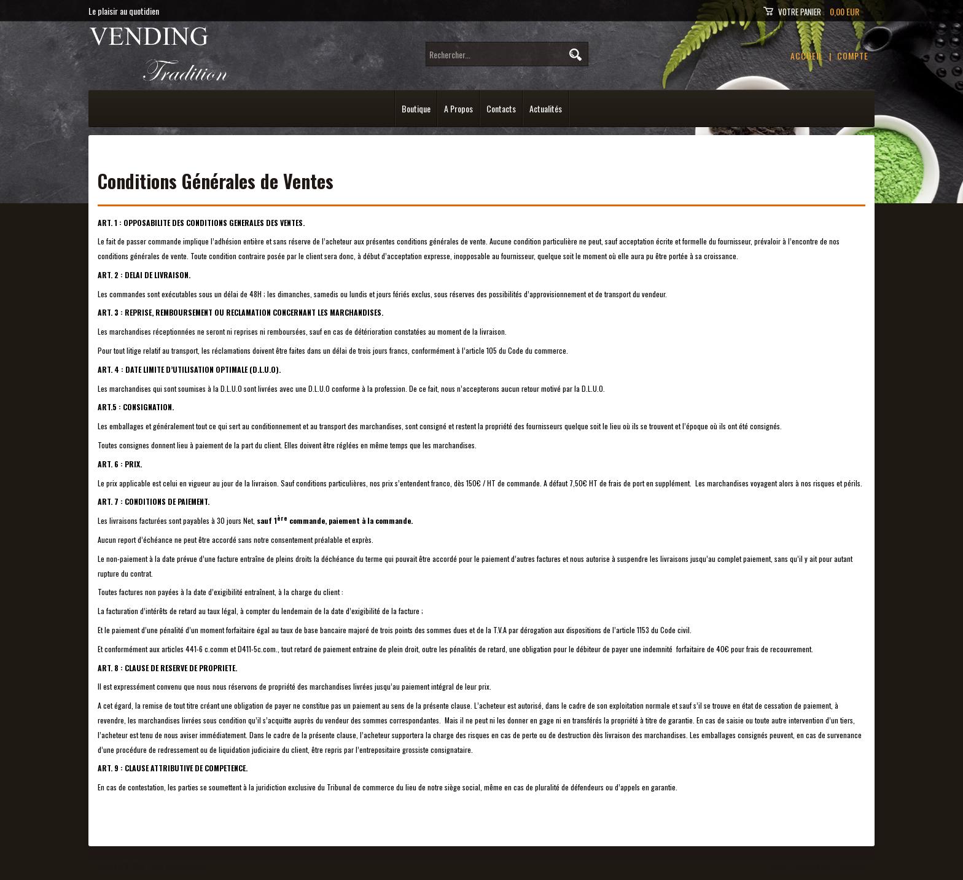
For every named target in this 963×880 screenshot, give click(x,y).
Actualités (545, 108)
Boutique (416, 108)
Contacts (501, 108)
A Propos (458, 108)
